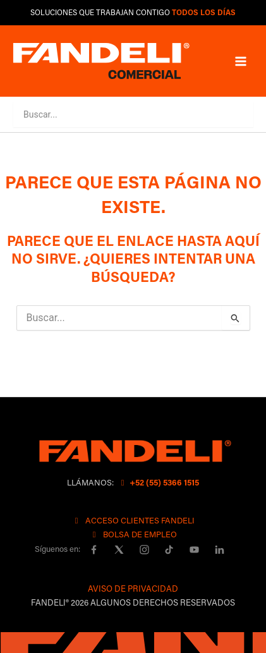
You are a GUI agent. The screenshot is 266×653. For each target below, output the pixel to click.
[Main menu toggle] (240, 60)
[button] (228, 114)
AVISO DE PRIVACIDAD (133, 588)
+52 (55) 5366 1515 (158, 482)
